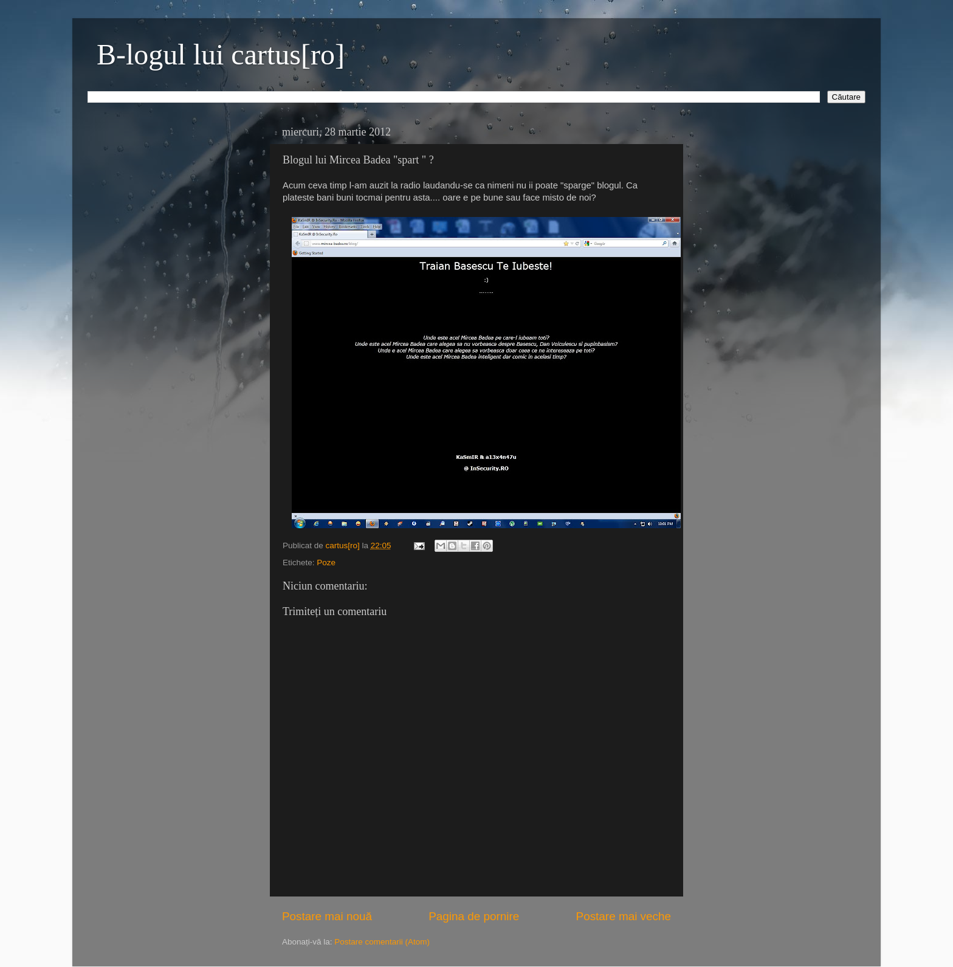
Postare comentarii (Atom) (382, 941)
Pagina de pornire (473, 916)
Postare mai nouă (327, 916)
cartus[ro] (344, 545)
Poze (326, 562)
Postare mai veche (623, 916)
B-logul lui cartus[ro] (221, 54)
